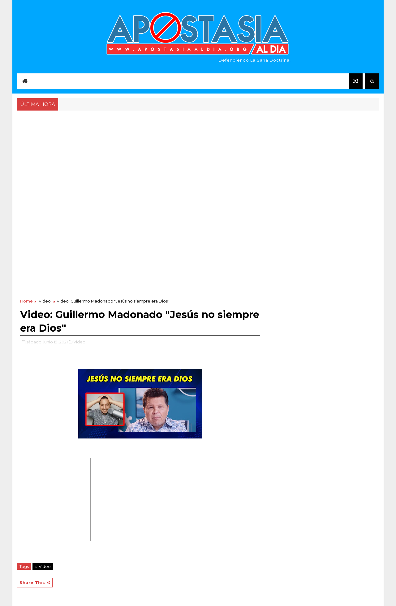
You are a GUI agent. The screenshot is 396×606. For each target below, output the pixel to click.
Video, (79, 341)
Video (45, 301)
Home (26, 301)
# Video (43, 566)
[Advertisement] (198, 158)
